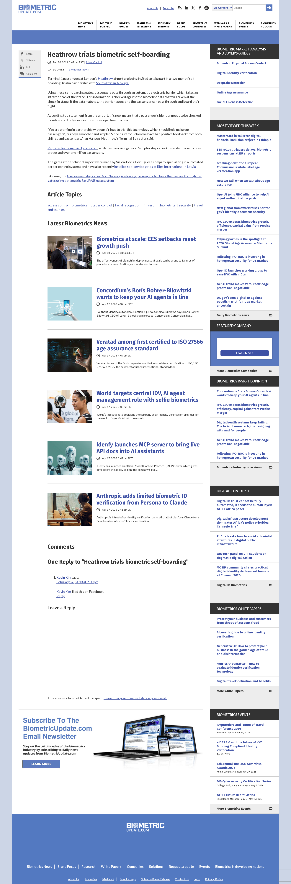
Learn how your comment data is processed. (135, 698)
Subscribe (168, 8)
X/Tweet (31, 60)
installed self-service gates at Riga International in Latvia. (155, 167)
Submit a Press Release (155, 879)
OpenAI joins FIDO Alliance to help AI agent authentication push (243, 196)
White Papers (111, 867)
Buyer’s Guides (124, 25)
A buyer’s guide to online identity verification (241, 634)
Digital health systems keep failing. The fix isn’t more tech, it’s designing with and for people (243, 426)
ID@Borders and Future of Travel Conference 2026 (244, 729)
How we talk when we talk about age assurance (243, 183)
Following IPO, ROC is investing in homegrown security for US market (242, 259)
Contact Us (182, 879)
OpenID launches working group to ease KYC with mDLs (242, 272)
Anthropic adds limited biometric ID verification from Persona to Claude (142, 499)
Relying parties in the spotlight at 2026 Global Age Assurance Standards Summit (244, 243)
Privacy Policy (214, 879)
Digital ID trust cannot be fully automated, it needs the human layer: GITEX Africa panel (244, 505)
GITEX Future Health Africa (244, 797)
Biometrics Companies (199, 25)
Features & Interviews (144, 25)
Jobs (197, 879)
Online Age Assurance (232, 92)
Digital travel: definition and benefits (244, 681)
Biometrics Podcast (268, 25)
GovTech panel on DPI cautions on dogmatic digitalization (241, 556)
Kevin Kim (63, 577)
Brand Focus (181, 25)
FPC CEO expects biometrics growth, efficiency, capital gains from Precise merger (243, 226)
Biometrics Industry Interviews (239, 467)
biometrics (79, 205)
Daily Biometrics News (233, 315)
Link (28, 67)
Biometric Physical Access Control (241, 63)
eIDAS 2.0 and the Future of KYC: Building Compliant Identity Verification (244, 748)
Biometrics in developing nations (239, 867)
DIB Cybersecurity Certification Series (244, 783)
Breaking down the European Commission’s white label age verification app (238, 167)
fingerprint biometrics (160, 205)
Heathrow (105, 78)
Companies (135, 867)
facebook (200, 7)
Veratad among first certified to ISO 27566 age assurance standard (150, 345)
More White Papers (230, 691)
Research (88, 867)
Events (204, 867)
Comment (31, 73)
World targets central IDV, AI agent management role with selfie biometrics (147, 396)
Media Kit (108, 879)
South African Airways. (112, 83)
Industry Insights (164, 25)
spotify (206, 7)
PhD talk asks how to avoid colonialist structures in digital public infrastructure (244, 540)
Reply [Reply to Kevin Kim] (60, 596)
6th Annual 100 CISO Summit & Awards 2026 (244, 768)
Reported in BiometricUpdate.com (72, 148)
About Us (152, 8)
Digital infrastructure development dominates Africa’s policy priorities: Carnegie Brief (243, 523)
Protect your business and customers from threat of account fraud (244, 621)
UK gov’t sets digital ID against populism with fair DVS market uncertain (239, 302)
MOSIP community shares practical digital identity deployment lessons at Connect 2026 (243, 571)
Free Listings (128, 879)
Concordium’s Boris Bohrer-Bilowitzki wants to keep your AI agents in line (144, 293)
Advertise (91, 879)
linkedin (186, 7)
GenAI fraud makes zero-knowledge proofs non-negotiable (243, 286)
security (185, 205)
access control (58, 205)
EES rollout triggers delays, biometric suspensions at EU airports (244, 151)
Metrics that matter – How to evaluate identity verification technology (238, 668)
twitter (193, 7)
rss (179, 7)
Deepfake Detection (231, 83)
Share (29, 53)
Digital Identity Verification (237, 73)
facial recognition (127, 205)
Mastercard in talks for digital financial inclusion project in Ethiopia (244, 138)
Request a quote (181, 867)
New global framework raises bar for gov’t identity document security (243, 210)
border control (101, 205)
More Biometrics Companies (237, 371)
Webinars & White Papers (223, 25)
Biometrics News (85, 25)
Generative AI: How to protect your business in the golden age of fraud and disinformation (242, 650)
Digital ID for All (106, 25)
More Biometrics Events (234, 809)
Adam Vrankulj (94, 62)
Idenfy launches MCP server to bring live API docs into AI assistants (148, 448)
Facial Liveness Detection (235, 102)
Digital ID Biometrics (232, 585)
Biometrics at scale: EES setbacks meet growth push (146, 242)
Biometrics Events (246, 25)
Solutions (156, 867)
